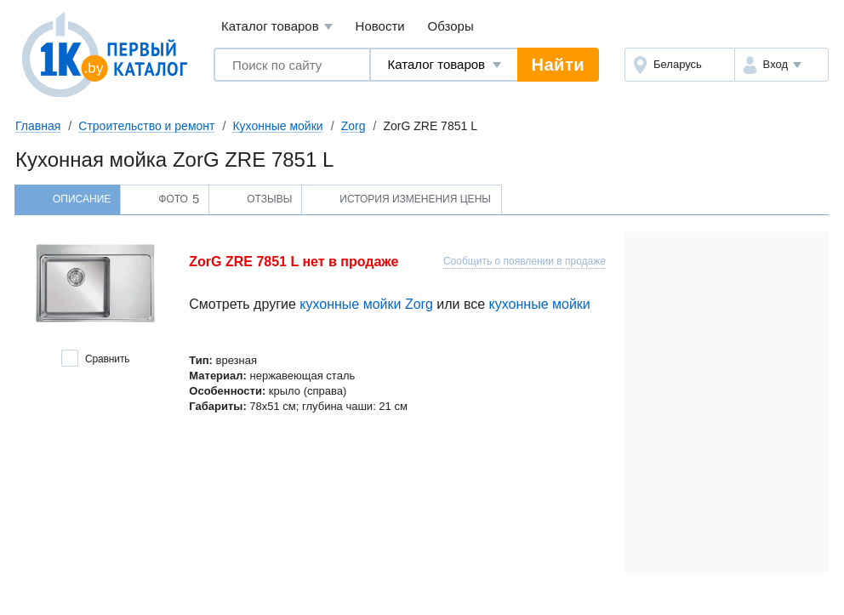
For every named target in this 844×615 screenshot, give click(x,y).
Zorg (353, 126)
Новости (380, 26)
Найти (558, 64)
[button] (781, 64)
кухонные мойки (539, 304)
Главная (37, 126)
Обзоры (451, 26)
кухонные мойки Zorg (366, 304)
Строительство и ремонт (146, 126)
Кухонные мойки (277, 126)
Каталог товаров (277, 27)
